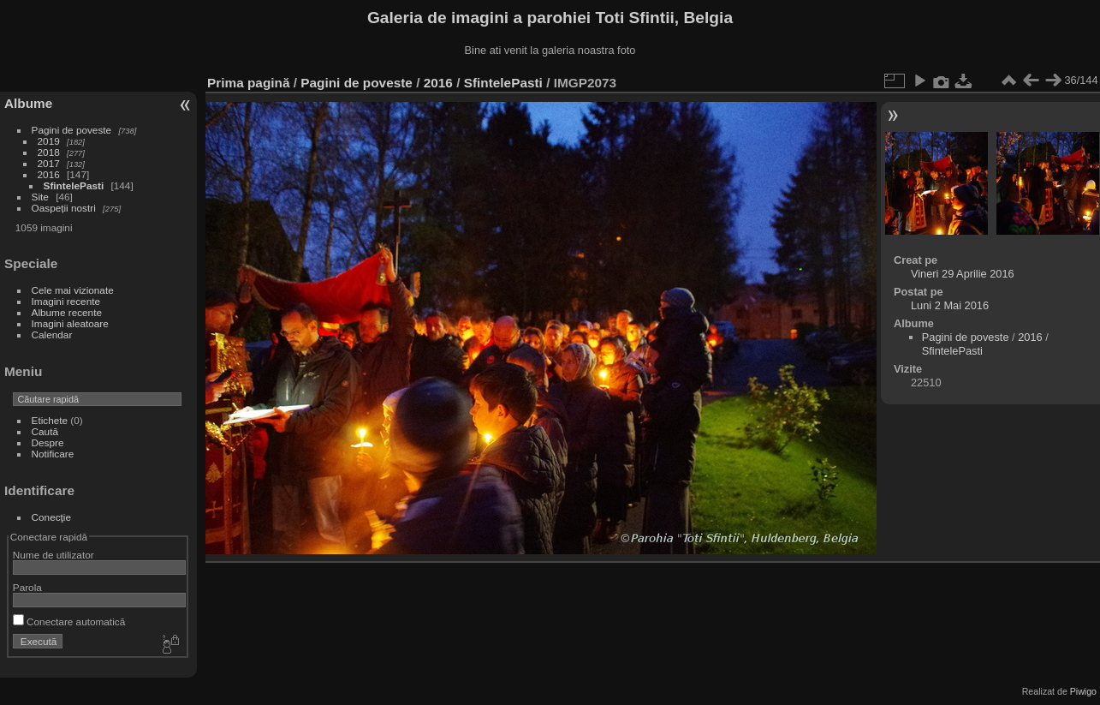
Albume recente (67, 312)
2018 (49, 152)
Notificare (53, 453)
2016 (49, 174)
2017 (49, 163)
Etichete (50, 420)
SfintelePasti (74, 185)
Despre (48, 442)
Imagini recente (66, 301)
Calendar (52, 334)
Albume (28, 103)
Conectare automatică (69, 621)
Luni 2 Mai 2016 (950, 305)
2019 (49, 140)
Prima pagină (248, 82)
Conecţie (51, 517)
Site (40, 196)
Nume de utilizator (53, 554)
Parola (27, 587)
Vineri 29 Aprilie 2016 (962, 273)
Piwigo (1083, 691)
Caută (45, 431)
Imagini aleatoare (70, 323)
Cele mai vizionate (73, 290)
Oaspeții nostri (64, 207)
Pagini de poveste (72, 129)
